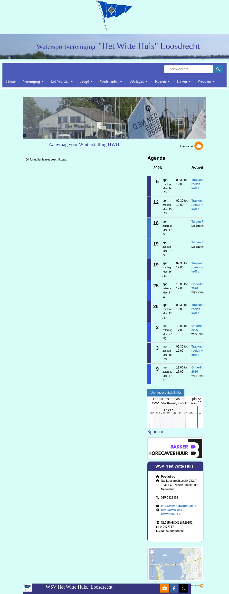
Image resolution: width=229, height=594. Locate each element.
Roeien (162, 81)
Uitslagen (138, 81)
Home (11, 81)
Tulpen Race (200, 221)
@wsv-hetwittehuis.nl (178, 506)
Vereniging (33, 81)
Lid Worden (62, 81)
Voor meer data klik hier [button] (166, 392)
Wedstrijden (111, 81)
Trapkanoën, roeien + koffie (200, 184)
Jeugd (86, 81)
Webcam (206, 81)
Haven (183, 81)
